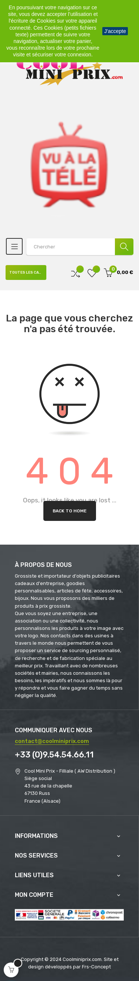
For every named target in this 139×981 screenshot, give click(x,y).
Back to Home (70, 510)
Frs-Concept (96, 967)
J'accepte (115, 31)
